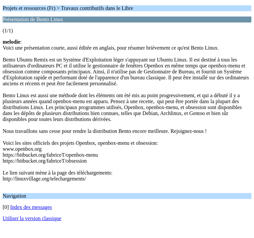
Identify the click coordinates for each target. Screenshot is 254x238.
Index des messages (31, 207)
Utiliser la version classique (32, 218)
